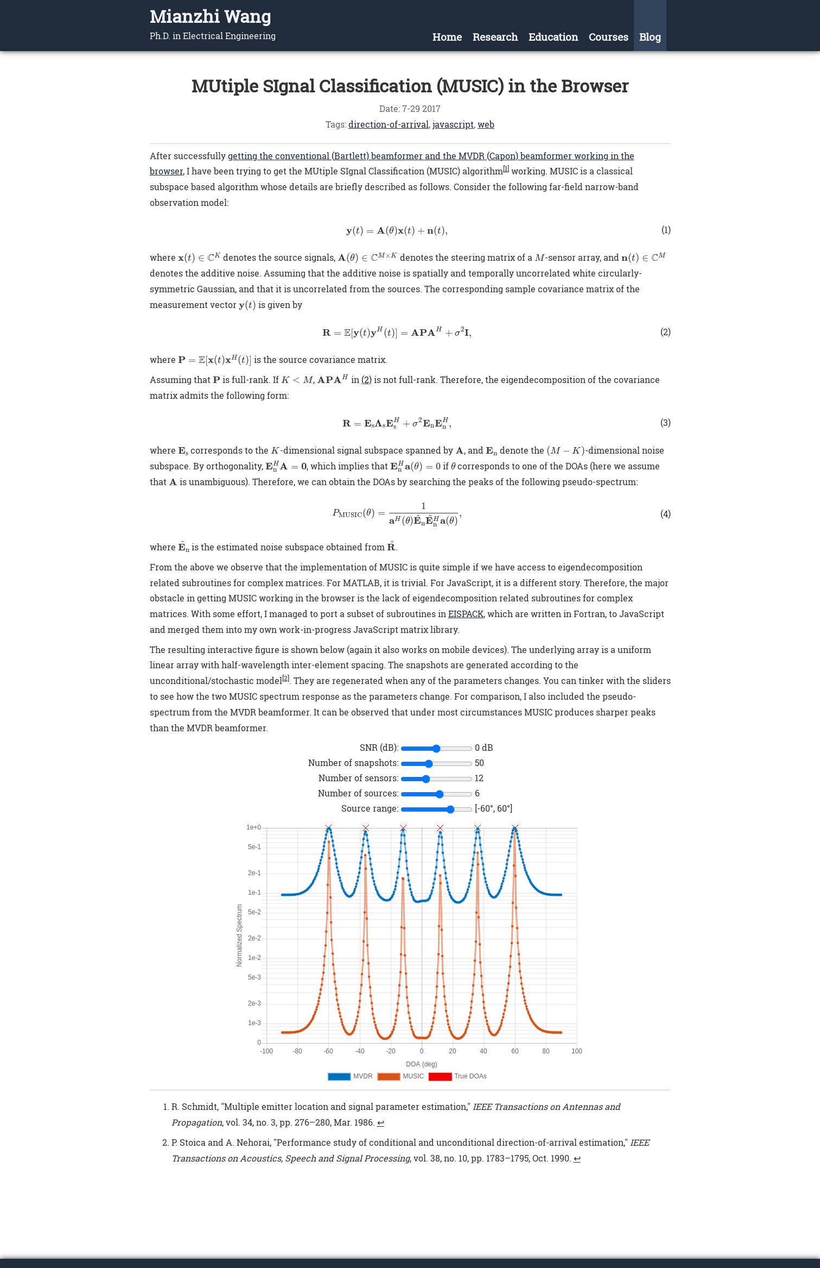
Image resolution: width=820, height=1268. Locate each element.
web (486, 124)
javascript (453, 124)
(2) (366, 379)
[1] (506, 168)
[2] (285, 678)
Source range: (369, 808)
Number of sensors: (358, 777)
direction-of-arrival (388, 124)
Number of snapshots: (353, 762)
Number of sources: (358, 793)
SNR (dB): (379, 747)
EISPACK (466, 613)
